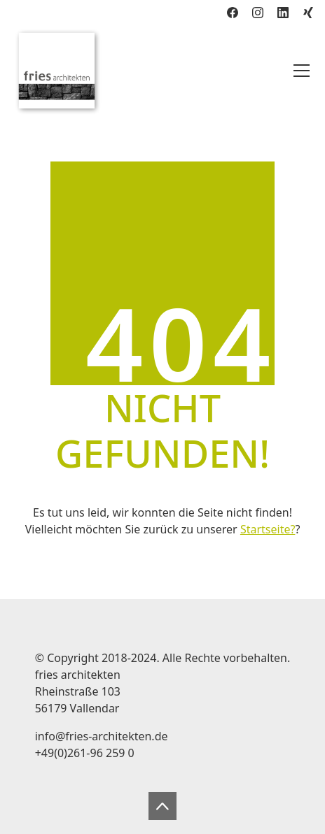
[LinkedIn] (283, 12)
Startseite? (267, 529)
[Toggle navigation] (301, 70)
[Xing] (308, 12)
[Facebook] (232, 12)
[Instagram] (257, 12)
